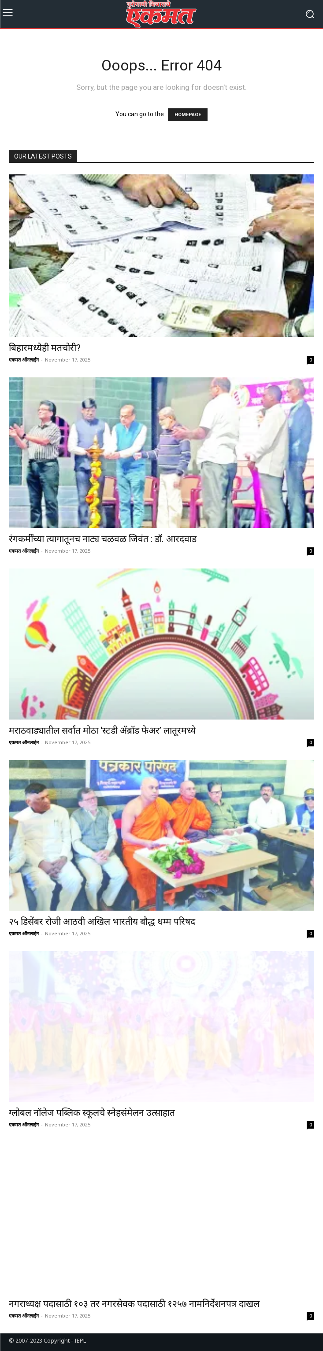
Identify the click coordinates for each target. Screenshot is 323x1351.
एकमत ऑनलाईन (24, 359)
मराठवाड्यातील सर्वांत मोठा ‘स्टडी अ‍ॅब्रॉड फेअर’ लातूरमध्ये (102, 730)
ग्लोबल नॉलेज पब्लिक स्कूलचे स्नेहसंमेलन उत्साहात (92, 1112)
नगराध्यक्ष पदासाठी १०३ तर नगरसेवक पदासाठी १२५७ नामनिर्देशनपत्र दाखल (135, 1304)
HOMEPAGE (187, 115)
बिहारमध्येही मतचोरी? (45, 348)
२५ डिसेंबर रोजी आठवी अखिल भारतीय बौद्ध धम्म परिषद (104, 921)
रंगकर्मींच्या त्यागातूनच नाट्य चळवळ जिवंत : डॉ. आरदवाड (103, 539)
